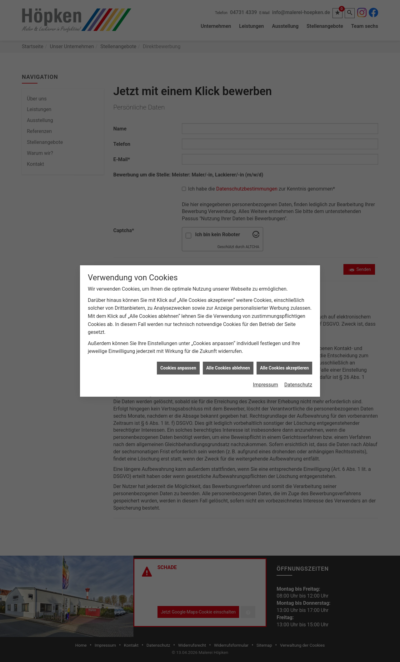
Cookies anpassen (178, 359)
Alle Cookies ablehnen (228, 359)
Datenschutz (298, 376)
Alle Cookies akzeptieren (284, 359)
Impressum (265, 376)
